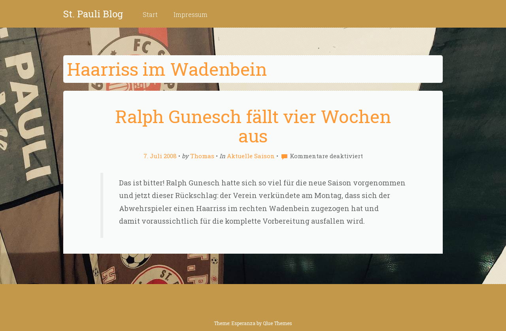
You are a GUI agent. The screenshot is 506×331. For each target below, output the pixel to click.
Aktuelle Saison (251, 156)
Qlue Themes (277, 323)
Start (150, 14)
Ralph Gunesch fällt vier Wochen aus (253, 126)
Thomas (202, 156)
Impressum (191, 14)
